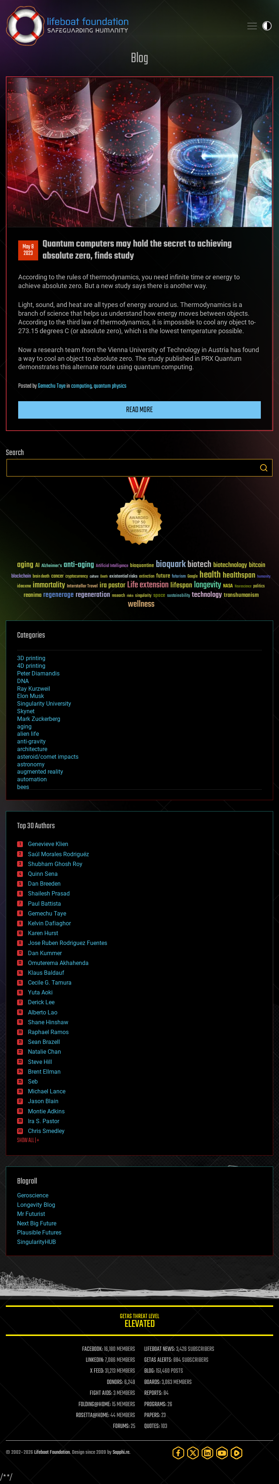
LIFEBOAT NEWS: (159, 1349)
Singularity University (44, 703)
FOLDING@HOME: (94, 1404)
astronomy (31, 764)
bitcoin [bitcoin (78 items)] (257, 565)
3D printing (31, 658)
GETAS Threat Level (139, 1322)
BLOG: (149, 1371)
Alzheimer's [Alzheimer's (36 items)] (51, 566)
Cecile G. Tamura (50, 982)
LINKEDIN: (95, 1360)
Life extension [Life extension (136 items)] (148, 585)
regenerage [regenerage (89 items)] (58, 595)
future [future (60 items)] (163, 576)
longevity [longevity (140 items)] (207, 585)
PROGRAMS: (155, 1404)
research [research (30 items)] (118, 596)
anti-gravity (31, 741)
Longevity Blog (36, 1204)
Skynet (26, 711)
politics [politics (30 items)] (259, 586)
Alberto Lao (42, 1012)
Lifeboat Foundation (52, 1452)
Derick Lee (41, 1002)
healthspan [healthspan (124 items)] (239, 575)
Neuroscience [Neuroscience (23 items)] (243, 587)
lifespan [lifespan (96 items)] (181, 585)
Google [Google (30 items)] (192, 576)
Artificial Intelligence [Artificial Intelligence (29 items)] (112, 566)
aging (24, 726)
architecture (32, 749)
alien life (28, 733)
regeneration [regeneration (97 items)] (93, 595)
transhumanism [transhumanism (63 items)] (241, 595)
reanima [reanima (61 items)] (32, 595)
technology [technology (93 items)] (207, 595)
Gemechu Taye (51, 386)
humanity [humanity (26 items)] (264, 577)
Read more (139, 410)
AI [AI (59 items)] (37, 565)
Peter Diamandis (38, 673)
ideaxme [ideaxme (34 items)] (24, 586)
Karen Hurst (43, 933)
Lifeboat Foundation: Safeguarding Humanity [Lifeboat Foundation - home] (121, 26)
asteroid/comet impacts (47, 756)
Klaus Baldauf (46, 972)
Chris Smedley (46, 1131)
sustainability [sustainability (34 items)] (178, 596)
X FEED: (97, 1371)
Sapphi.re (121, 1452)
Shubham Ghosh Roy (55, 864)
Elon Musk (30, 696)
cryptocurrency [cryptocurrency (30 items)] (76, 576)
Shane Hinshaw (48, 1022)
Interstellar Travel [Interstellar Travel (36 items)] (82, 586)
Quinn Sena (43, 873)
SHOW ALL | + (28, 1140)
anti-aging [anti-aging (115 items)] (79, 565)
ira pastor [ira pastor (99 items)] (112, 585)
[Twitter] (193, 1453)
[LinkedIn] (207, 1453)
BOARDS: (152, 1382)
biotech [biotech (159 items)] (199, 565)
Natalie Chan (44, 1051)
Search (263, 467)
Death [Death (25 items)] (104, 577)
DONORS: (115, 1382)
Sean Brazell (44, 1041)
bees (23, 786)
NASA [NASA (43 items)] (228, 586)
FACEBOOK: (92, 1349)
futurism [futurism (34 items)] (179, 576)
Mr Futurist (31, 1213)
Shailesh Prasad (49, 893)
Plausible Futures (39, 1232)
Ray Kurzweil (33, 688)
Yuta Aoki (40, 992)
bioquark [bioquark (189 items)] (171, 564)
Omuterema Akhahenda (58, 963)
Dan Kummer (45, 953)
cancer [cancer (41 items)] (57, 576)
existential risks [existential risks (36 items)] (123, 576)
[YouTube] (222, 1453)
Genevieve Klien (48, 844)
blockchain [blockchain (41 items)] (21, 576)
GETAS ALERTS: (158, 1360)
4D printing (31, 665)
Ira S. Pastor (43, 1121)
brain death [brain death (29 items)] (41, 576)
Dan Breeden (44, 883)
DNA (23, 681)
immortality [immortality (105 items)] (49, 585)
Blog (139, 58)
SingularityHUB (36, 1241)
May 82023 (28, 250)
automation (32, 779)
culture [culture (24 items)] (94, 577)
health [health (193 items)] (210, 575)
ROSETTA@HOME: (92, 1415)
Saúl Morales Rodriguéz (58, 854)
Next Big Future (36, 1223)
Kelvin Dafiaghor (49, 923)
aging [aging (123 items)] (25, 565)
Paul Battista (44, 903)
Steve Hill (40, 1061)
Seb (33, 1081)
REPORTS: (153, 1393)
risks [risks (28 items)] (130, 596)
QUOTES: (152, 1426)
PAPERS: (152, 1415)
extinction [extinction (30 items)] (146, 576)
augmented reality (40, 771)
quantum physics (110, 386)
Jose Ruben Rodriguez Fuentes (67, 943)
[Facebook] (178, 1453)
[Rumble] (236, 1453)
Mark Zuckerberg (38, 718)
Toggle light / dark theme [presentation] (267, 26)
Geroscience (32, 1195)
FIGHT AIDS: (101, 1393)
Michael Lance (46, 1091)
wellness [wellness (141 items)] (141, 604)
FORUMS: (121, 1426)
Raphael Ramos (48, 1032)
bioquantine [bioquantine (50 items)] (142, 565)
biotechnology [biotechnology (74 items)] (230, 565)
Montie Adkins (46, 1111)
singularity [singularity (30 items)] (143, 596)
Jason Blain (43, 1101)
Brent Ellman (44, 1071)
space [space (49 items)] (159, 595)
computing (81, 386)
